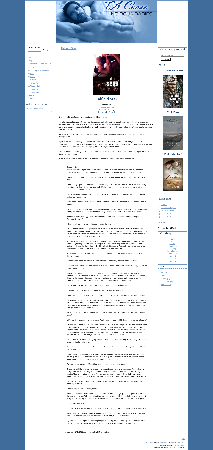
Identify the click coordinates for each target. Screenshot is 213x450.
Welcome (32, 98)
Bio (30, 57)
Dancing (173, 249)
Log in (163, 275)
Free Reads (33, 96)
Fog (172, 239)
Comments (167, 282)
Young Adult (35, 86)
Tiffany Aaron (35, 83)
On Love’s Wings (167, 214)
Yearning (173, 244)
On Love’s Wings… (168, 208)
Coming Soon (34, 92)
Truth (173, 241)
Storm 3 (173, 261)
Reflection (173, 246)
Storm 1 (173, 256)
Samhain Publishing (106, 107)
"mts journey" (164, 442)
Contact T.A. (33, 89)
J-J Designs (180, 445)
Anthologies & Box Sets (39, 71)
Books (31, 67)
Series (32, 77)
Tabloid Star (68, 48)
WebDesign (180, 442)
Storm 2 (173, 258)
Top (50, 111)
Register (164, 272)
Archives (161, 228)
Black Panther (172, 251)
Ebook (102, 112)
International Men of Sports (40, 64)
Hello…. (164, 205)
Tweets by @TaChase (35, 108)
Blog (30, 61)
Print (111, 112)
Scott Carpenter (170, 447)
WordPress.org (166, 285)
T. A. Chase (148, 442)
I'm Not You (172, 253)
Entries (165, 278)
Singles (33, 80)
